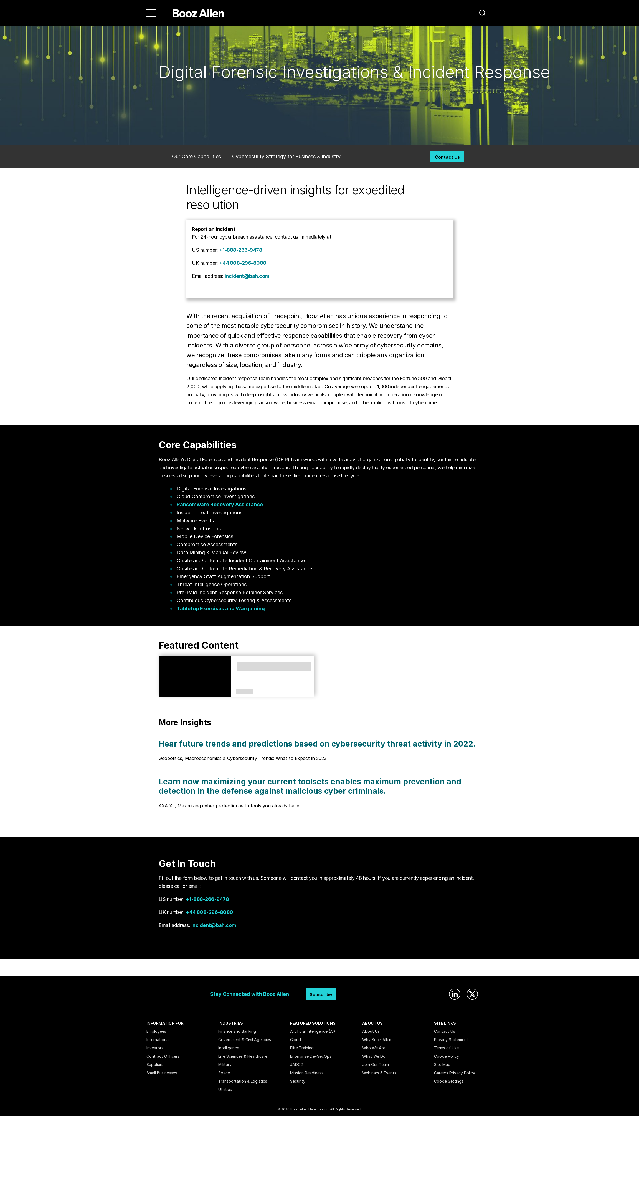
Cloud (295, 1039)
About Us (371, 1031)
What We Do (374, 1056)
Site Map (442, 1064)
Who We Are (373, 1048)
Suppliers (154, 1064)
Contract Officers (162, 1056)
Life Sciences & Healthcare (242, 1056)
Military (225, 1064)
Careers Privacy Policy (454, 1072)
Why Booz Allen (376, 1039)
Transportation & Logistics (242, 1081)
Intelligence (228, 1048)
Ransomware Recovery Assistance (220, 504)
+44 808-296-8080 (243, 263)
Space (224, 1072)
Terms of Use (446, 1048)
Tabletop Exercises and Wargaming (221, 608)
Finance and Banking (237, 1031)
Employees (156, 1031)
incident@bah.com (247, 276)
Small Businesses (161, 1072)
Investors (154, 1048)
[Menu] (151, 13)
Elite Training (302, 1048)
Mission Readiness (306, 1072)
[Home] (198, 13)
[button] (482, 13)
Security (297, 1081)
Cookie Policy (446, 1056)
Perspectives (244, 691)
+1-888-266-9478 (240, 250)
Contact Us (447, 157)
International (157, 1039)
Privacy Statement (451, 1039)
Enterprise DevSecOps (310, 1056)
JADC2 (296, 1064)
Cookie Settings (448, 1081)
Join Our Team (375, 1064)
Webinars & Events (379, 1072)
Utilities (225, 1089)
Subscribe (321, 994)
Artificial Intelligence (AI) (312, 1031)
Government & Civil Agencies (244, 1039)
